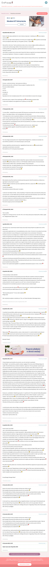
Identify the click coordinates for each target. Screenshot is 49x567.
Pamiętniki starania (5, 13)
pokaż (9, 342)
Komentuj (41, 32)
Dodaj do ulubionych (42, 13)
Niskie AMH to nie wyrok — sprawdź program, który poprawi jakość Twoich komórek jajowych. (22, 6)
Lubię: (44, 32)
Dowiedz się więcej (27, 561)
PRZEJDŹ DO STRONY (24, 564)
